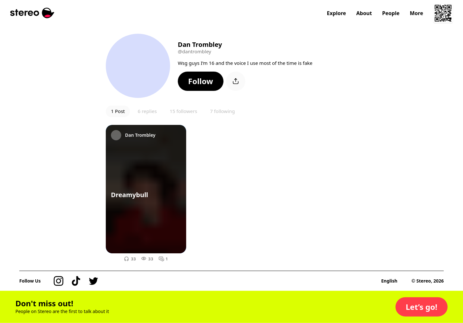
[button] (200, 81)
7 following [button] (222, 111)
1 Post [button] (118, 111)
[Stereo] (32, 13)
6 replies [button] (147, 111)
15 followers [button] (183, 111)
